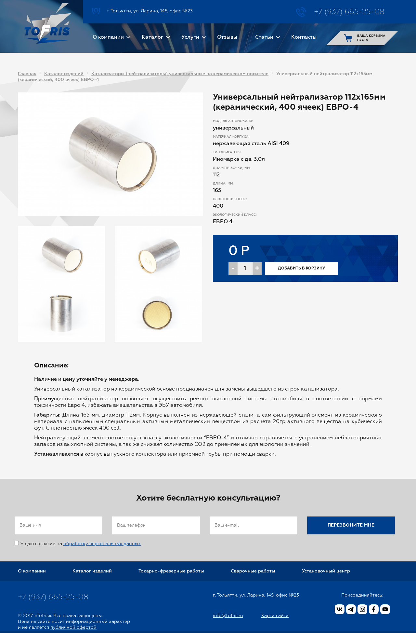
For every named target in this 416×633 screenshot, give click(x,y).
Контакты (304, 37)
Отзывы (227, 37)
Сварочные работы (253, 571)
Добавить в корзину (301, 268)
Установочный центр (326, 571)
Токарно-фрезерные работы (171, 571)
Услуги (190, 37)
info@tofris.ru (228, 615)
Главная (27, 74)
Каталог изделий (64, 74)
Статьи (264, 37)
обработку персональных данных (102, 544)
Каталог (152, 37)
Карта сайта (275, 615)
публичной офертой (73, 627)
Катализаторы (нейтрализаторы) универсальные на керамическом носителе (179, 74)
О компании (108, 37)
